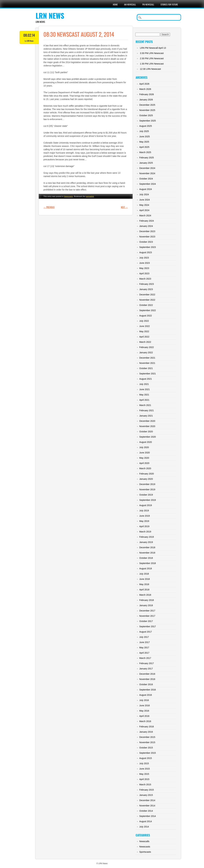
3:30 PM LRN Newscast (152, 53)
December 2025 (147, 105)
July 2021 (144, 384)
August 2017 (145, 631)
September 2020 (147, 437)
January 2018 (146, 605)
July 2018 (144, 573)
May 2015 (144, 774)
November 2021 (147, 363)
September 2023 (147, 247)
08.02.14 (29, 35)
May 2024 (144, 205)
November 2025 (147, 110)
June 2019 (144, 516)
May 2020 (144, 458)
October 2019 (146, 494)
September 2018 (147, 563)
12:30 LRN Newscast (150, 69)
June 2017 (144, 642)
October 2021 (146, 368)
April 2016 (144, 716)
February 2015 (146, 789)
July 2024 (144, 194)
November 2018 (147, 552)
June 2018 (144, 579)
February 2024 (146, 221)
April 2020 (144, 463)
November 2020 (147, 426)
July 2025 (144, 131)
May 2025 (144, 141)
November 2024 (147, 173)
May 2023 (144, 268)
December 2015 (147, 737)
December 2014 (147, 800)
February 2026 (146, 94)
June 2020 (144, 452)
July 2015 (144, 763)
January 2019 (146, 542)
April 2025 (144, 147)
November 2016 (147, 679)
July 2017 (144, 637)
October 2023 (146, 242)
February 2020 (146, 473)
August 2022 (145, 315)
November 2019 (147, 489)
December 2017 (147, 610)
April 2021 (144, 400)
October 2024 (146, 178)
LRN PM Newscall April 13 (153, 48)
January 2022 (146, 352)
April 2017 (144, 653)
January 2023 (146, 289)
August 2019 (145, 505)
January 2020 (146, 479)
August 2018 (145, 568)
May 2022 (144, 331)
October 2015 (146, 747)
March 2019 (145, 531)
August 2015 (145, 758)
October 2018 (146, 558)
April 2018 (144, 589)
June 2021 (144, 389)
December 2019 (147, 484)
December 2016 (147, 674)
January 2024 (146, 226)
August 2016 (145, 695)
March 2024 (145, 215)
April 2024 (144, 210)
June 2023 (144, 263)
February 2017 (146, 663)
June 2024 (144, 199)
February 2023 (146, 284)
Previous (49, 207)
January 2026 (146, 99)
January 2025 (146, 163)
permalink (90, 196)
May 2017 (144, 647)
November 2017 (147, 616)
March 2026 (145, 89)
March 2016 (145, 721)
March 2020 (145, 468)
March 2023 (145, 278)
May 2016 (144, 710)
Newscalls (144, 841)
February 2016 (146, 726)
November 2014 (147, 805)
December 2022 (147, 294)
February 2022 (146, 347)
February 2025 (146, 157)
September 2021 (147, 373)
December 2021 (147, 357)
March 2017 (145, 658)
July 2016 (144, 700)
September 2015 (147, 753)
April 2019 (144, 526)
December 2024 (147, 168)
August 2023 (145, 252)
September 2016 (147, 689)
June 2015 (144, 768)
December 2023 (147, 231)
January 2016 (146, 732)
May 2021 (144, 394)
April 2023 (144, 273)
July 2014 (144, 826)
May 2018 (144, 584)
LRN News (50, 15)
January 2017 (146, 668)
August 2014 (145, 821)
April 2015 (144, 779)
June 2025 (144, 136)
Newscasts (68, 196)
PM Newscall (148, 4)
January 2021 (146, 415)
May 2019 (144, 521)
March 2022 (145, 342)
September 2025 (147, 120)
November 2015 (147, 742)
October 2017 (146, 621)
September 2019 (147, 500)
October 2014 (146, 811)
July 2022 (144, 321)
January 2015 (146, 795)
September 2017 (147, 626)
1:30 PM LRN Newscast (152, 63)
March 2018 (145, 595)
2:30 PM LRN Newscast (152, 58)
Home (115, 4)
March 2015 (145, 784)
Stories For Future (169, 4)
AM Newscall (130, 4)
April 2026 (144, 84)
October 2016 (146, 684)
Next (124, 207)
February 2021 (146, 410)
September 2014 (147, 816)
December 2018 (147, 547)
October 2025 (146, 115)
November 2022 (147, 300)
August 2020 (145, 442)
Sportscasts (145, 852)
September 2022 (147, 310)
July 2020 (144, 447)
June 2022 (144, 326)
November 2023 (147, 236)
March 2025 (145, 152)
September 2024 (147, 184)
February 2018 (146, 600)
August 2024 (145, 189)
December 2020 (147, 421)
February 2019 (146, 537)
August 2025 (145, 126)
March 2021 (145, 405)
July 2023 (144, 257)
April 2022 (144, 336)
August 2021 (145, 379)
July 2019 (144, 510)
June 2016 (144, 705)
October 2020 (146, 431)
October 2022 (146, 305)
